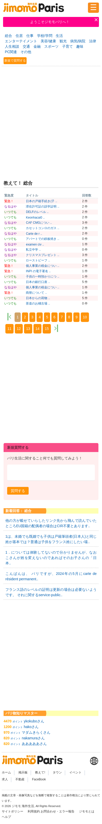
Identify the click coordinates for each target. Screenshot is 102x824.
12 (19, 329)
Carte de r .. (34, 234)
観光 (63, 41)
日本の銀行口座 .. (38, 282)
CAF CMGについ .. (39, 222)
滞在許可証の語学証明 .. (42, 206)
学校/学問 (44, 36)
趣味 (79, 46)
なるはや (10, 206)
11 (9, 329)
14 (38, 329)
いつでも (10, 212)
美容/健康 (48, 41)
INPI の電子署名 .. (38, 271)
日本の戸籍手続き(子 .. (41, 201)
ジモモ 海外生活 (23, 806)
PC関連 (11, 52)
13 (28, 329)
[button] (18, 491)
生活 (59, 36)
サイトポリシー (13, 811)
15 (47, 329)
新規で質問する (15, 60)
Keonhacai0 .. (35, 217)
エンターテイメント (21, 41)
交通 (26, 46)
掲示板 (23, 772)
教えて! (40, 772)
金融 (37, 46)
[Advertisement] (51, 121)
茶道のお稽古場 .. (38, 303)
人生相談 (12, 46)
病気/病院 (78, 41)
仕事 (29, 36)
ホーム (6, 772)
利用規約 (34, 811)
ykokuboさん (34, 721)
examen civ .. (35, 244)
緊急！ (9, 201)
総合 (8, 36)
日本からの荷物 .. (38, 298)
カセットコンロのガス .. (42, 228)
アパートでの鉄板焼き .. (42, 239)
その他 (25, 52)
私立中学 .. (33, 249)
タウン (57, 772)
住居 (19, 36)
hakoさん (31, 727)
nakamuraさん (33, 738)
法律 (92, 41)
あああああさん (34, 744)
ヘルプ (6, 817)
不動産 (20, 779)
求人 (5, 779)
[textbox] (51, 473)
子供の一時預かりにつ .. (42, 276)
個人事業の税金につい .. (42, 266)
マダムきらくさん (36, 732)
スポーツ (51, 46)
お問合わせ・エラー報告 (58, 811)
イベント (75, 772)
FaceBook (39, 779)
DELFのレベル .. (37, 212)
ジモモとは (87, 811)
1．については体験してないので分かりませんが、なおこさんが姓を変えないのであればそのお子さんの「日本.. (51, 557)
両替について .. (36, 293)
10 (85, 317)
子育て (67, 46)
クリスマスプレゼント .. (42, 255)
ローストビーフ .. (38, 260)
